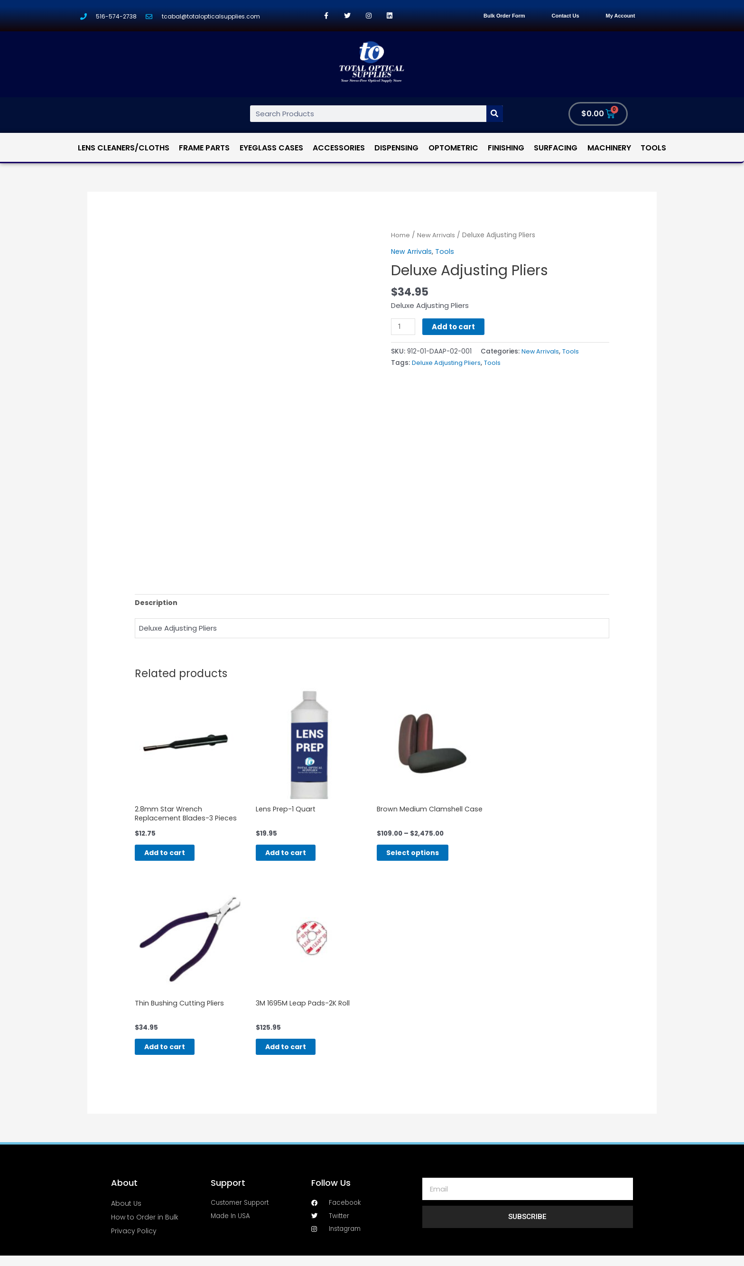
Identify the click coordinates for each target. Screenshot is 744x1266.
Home (400, 235)
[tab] (157, 603)
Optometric (453, 147)
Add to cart (454, 327)
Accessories (339, 147)
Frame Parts (204, 147)
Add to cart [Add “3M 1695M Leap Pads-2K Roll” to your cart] (296, 1056)
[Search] (494, 113)
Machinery (609, 147)
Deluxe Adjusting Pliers (447, 362)
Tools (653, 147)
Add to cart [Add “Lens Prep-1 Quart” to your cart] (296, 857)
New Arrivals (436, 235)
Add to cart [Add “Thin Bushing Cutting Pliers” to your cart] (175, 1056)
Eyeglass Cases (271, 147)
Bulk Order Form (504, 16)
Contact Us (565, 16)
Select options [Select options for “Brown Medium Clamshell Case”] (423, 857)
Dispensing (396, 147)
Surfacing (555, 147)
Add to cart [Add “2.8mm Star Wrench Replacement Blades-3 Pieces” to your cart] (175, 857)
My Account (620, 16)
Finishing (506, 147)
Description (157, 603)
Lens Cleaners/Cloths (123, 147)
